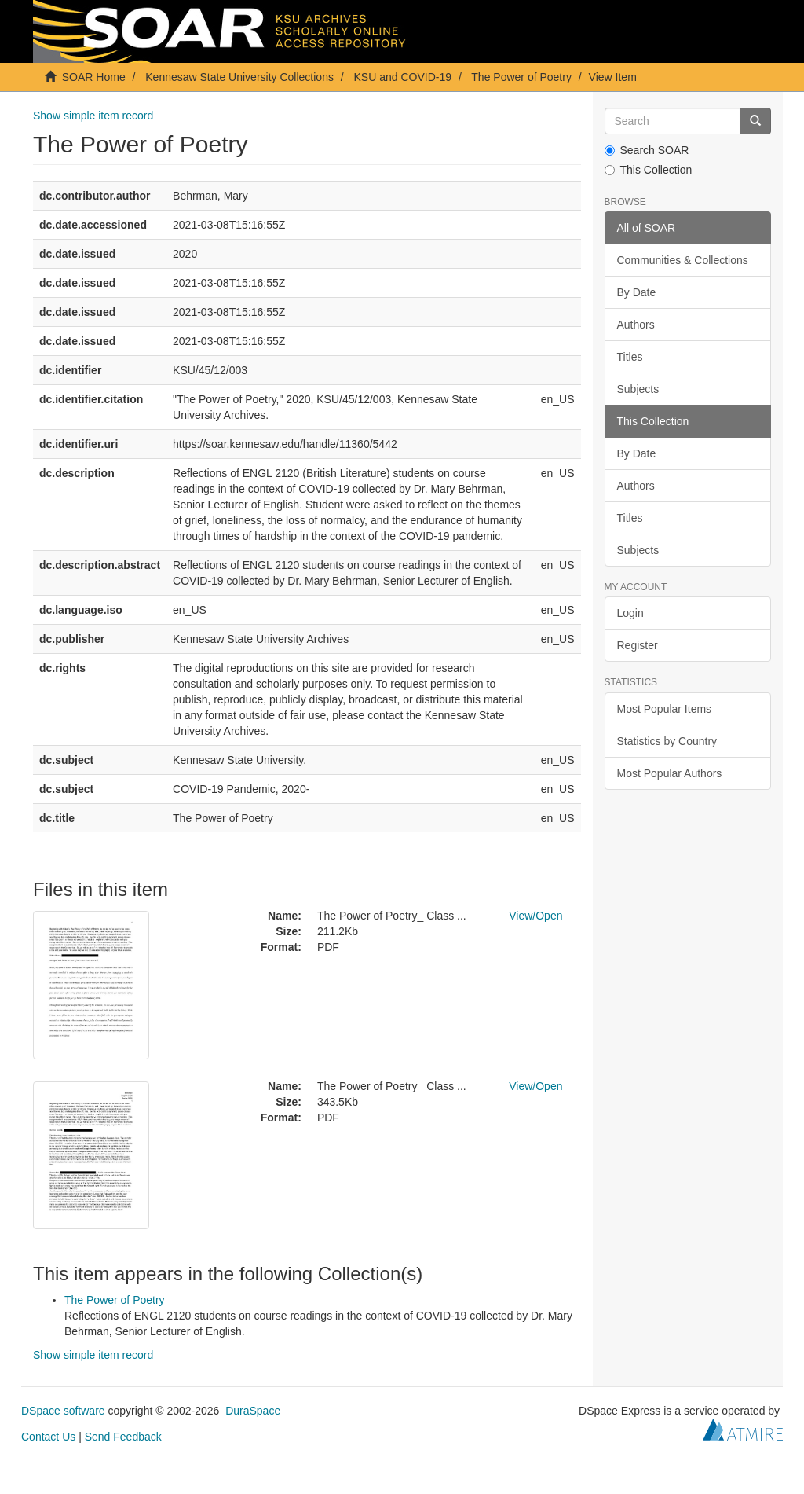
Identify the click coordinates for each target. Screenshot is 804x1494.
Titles (630, 357)
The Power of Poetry (521, 77)
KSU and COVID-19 (403, 77)
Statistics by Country (667, 741)
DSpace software (63, 1410)
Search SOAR (647, 150)
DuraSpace (252, 1410)
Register (637, 645)
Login (630, 613)
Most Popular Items (664, 709)
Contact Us (48, 1436)
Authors (636, 324)
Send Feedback (123, 1436)
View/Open (535, 915)
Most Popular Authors (669, 773)
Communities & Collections (682, 260)
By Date (636, 292)
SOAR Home (94, 77)
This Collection (649, 169)
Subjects (638, 389)
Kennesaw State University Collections (239, 77)
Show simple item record (93, 115)
